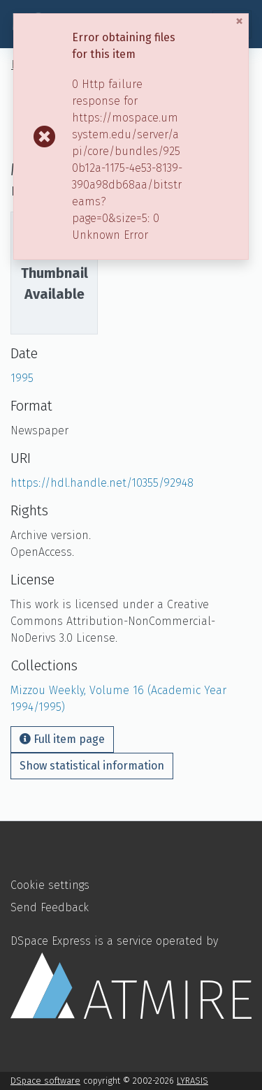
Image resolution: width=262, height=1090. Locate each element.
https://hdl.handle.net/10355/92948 (102, 482)
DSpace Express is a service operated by (131, 976)
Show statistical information (92, 765)
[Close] (241, 21)
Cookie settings (49, 885)
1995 (22, 378)
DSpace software (45, 1080)
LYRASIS (192, 1080)
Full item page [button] (62, 739)
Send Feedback (49, 907)
